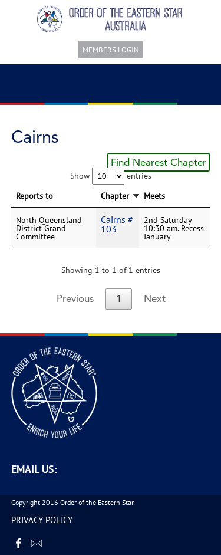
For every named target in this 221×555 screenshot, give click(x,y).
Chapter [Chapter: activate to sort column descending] (115, 196)
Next (155, 298)
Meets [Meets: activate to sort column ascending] (154, 196)
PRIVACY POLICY (41, 519)
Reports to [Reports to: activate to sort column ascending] (34, 196)
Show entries (110, 175)
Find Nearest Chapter (158, 162)
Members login (111, 50)
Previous (75, 298)
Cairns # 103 (117, 224)
